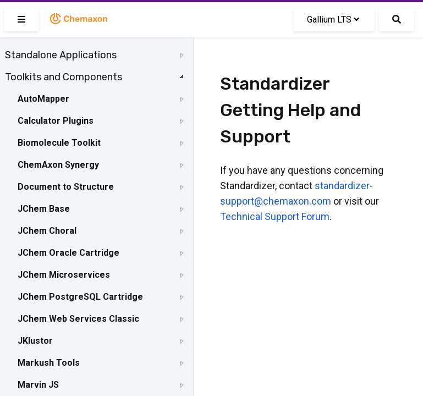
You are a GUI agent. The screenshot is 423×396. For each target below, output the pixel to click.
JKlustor (35, 341)
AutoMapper (43, 99)
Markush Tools (49, 363)
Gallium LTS (333, 19)
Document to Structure (66, 187)
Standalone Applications (61, 55)
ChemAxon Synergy (58, 165)
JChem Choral (47, 231)
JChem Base (44, 209)
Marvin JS (38, 385)
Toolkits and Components (63, 77)
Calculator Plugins (56, 121)
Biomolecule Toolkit (59, 143)
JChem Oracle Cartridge (68, 253)
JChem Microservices (64, 275)
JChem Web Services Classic (78, 319)
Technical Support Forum (274, 216)
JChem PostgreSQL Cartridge (80, 297)
